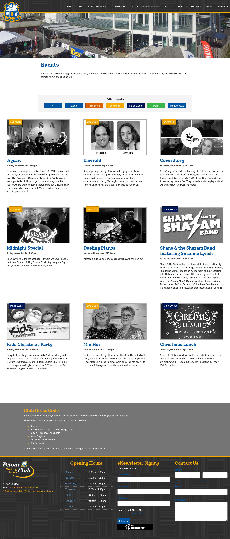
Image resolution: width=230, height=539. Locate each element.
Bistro (168, 6)
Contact (209, 6)
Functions (181, 6)
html (134, 513)
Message (181, 499)
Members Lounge (151, 6)
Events (134, 6)
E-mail (179, 486)
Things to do (119, 6)
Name (179, 470)
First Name (123, 485)
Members (223, 6)
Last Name (122, 497)
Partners (196, 6)
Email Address (125, 474)
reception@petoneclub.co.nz (23, 487)
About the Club (75, 6)
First (177, 480)
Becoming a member (98, 6)
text (141, 513)
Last (204, 480)
